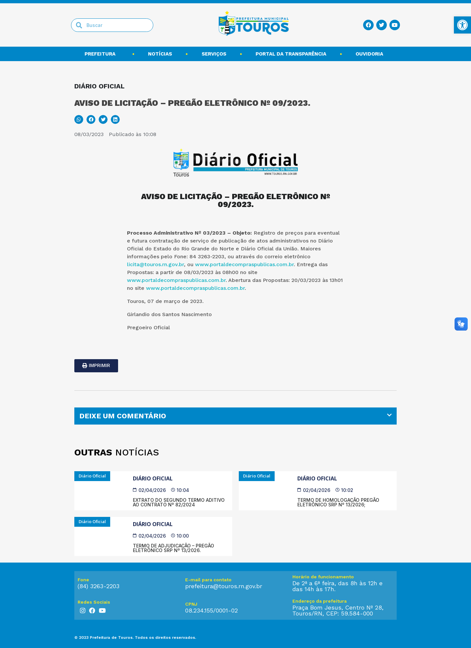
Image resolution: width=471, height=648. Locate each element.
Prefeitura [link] (102, 54)
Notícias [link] (160, 54)
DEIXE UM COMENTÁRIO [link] (122, 416)
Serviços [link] (214, 54)
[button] (78, 119)
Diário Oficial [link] (153, 478)
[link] (462, 25)
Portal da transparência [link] (291, 54)
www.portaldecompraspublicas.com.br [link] (244, 264)
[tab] (235, 416)
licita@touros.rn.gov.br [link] (155, 264)
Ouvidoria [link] (371, 54)
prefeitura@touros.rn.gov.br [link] (223, 586)
